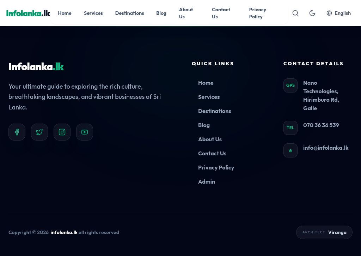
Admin (206, 181)
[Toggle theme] (312, 13)
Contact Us (212, 153)
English (338, 13)
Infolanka (35, 66)
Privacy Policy (216, 167)
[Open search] (295, 13)
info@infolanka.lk (326, 147)
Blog (204, 125)
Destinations (214, 110)
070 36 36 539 (321, 125)
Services (209, 96)
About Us (210, 139)
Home (206, 82)
